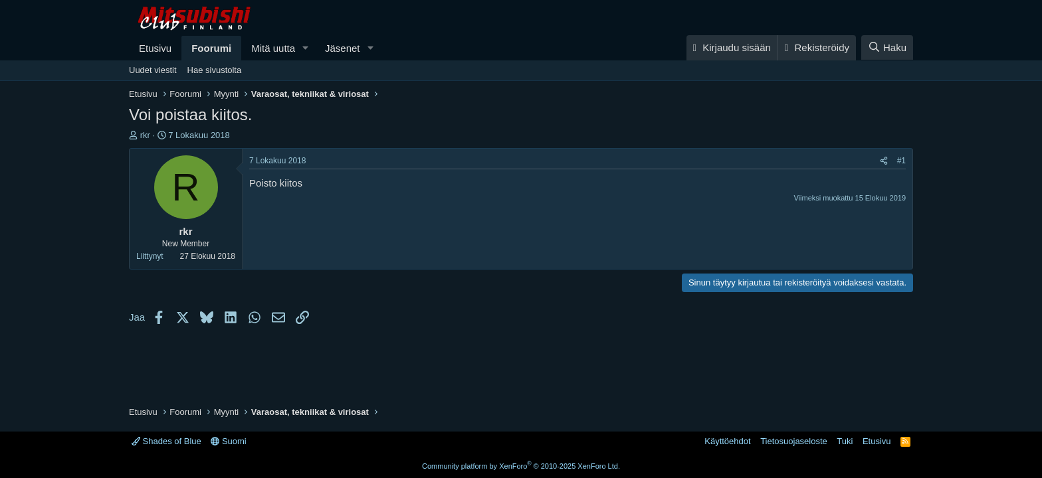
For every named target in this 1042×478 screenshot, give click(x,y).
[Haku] (887, 47)
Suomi (228, 441)
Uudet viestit (153, 70)
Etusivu (155, 48)
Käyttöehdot (727, 441)
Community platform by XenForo (521, 466)
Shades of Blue (166, 441)
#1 (901, 160)
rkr (145, 135)
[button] (305, 48)
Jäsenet (342, 48)
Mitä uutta (273, 48)
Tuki (845, 441)
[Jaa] (883, 161)
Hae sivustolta (214, 70)
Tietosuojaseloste (793, 441)
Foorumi (211, 48)
